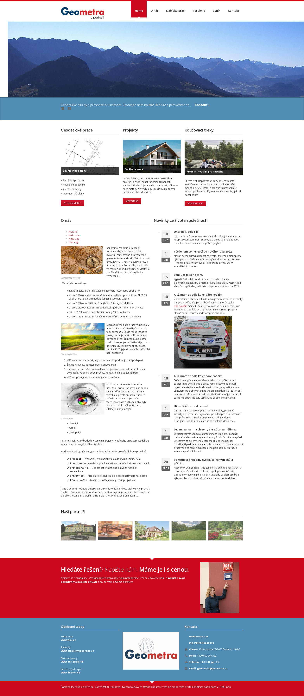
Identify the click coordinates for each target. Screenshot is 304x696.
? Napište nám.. (125, 569)
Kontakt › (202, 105)
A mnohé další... (72, 203)
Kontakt (233, 10)
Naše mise (74, 235)
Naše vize (74, 238)
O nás (154, 10)
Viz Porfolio (132, 201)
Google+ (69, 108)
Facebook (62, 108)
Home (139, 10)
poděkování (180, 306)
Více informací (195, 203)
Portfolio (199, 10)
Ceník (216, 10)
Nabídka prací (175, 10)
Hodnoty (73, 242)
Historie (73, 231)
